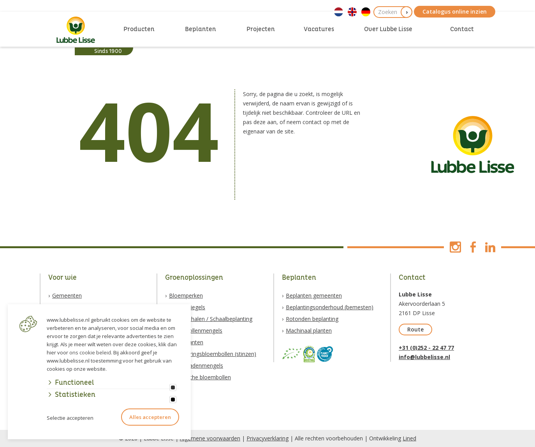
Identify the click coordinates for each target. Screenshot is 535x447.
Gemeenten (67, 295)
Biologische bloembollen (200, 377)
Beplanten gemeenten (314, 295)
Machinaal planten (309, 330)
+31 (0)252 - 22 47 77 (426, 347)
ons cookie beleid (90, 352)
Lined (409, 438)
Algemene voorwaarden (210, 438)
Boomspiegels (187, 307)
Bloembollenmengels (195, 330)
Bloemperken (186, 295)
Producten (139, 29)
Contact (462, 29)
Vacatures (319, 29)
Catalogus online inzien (454, 11)
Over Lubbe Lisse (388, 29)
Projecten (260, 29)
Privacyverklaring (267, 438)
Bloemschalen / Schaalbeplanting (210, 319)
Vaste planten (186, 342)
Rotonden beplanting (312, 319)
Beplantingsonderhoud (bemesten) (329, 307)
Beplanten (200, 29)
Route (415, 329)
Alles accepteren (150, 417)
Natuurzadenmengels (196, 365)
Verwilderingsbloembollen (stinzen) (212, 354)
